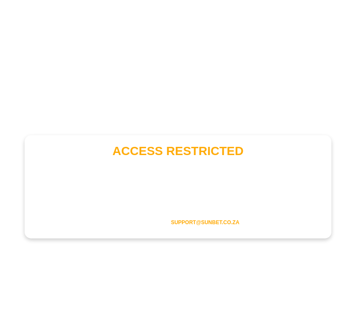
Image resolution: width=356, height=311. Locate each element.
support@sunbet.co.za (205, 222)
